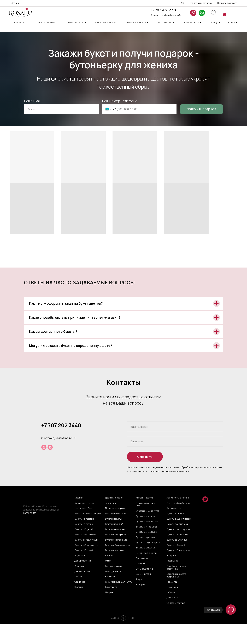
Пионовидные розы (115, 508)
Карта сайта (29, 512)
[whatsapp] (50, 447)
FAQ (182, 2)
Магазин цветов (144, 497)
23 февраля (111, 587)
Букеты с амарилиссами (179, 519)
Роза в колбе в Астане (178, 503)
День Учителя (143, 574)
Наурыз (109, 592)
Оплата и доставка (201, 2)
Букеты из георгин (145, 516)
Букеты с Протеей (83, 550)
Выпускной (172, 555)
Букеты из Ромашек (146, 532)
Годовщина (172, 560)
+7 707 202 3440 (163, 10)
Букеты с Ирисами (145, 537)
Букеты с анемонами (178, 524)
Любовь (78, 576)
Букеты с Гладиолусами (117, 545)
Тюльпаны (110, 503)
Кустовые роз (173, 508)
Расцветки (165, 22)
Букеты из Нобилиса (146, 526)
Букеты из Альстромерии (87, 513)
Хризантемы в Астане (178, 497)
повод (214, 22)
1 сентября (141, 563)
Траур (139, 579)
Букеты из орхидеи (115, 529)
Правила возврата (227, 2)
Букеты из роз (104, 22)
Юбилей (171, 592)
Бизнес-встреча (113, 566)
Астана (15, 2)
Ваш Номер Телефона (119, 101)
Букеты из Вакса (175, 513)
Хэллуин (140, 584)
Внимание (110, 576)
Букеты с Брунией (83, 529)
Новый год (172, 582)
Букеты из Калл (113, 519)
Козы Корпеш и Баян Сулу (118, 582)
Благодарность (113, 571)
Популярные (46, 22)
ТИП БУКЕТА (191, 22)
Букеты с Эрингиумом (178, 550)
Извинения (172, 587)
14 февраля (80, 555)
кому (231, 22)
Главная (78, 497)
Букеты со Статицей (177, 539)
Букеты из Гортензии (116, 513)
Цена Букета (75, 22)
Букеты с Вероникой (85, 534)
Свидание (79, 582)
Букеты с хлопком (114, 550)
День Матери (173, 597)
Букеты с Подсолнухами (148, 542)
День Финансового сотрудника (176, 575)
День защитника (144, 569)
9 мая (108, 560)
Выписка (79, 566)
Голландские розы (84, 503)
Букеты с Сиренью (145, 547)
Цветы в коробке (83, 508)
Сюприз (78, 587)
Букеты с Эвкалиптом (86, 545)
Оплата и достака (176, 603)
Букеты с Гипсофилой (116, 539)
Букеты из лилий (114, 524)
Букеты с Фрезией (176, 545)
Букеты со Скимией (146, 553)
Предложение (143, 558)
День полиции (82, 571)
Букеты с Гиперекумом (117, 534)
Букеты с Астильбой (177, 534)
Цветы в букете (136, 22)
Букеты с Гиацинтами (86, 539)
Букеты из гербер (83, 524)
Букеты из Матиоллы (147, 521)
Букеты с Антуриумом (178, 529)
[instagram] (43, 447)
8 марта (19, 22)
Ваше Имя (32, 101)
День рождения (82, 560)
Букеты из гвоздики (84, 519)
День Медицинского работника (177, 567)
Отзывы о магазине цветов (146, 504)
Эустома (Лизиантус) (147, 511)
